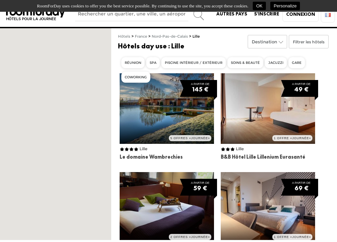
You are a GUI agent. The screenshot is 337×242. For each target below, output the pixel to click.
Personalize (285, 5)
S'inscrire (266, 13)
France (141, 36)
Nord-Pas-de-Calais (170, 36)
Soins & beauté (245, 63)
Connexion (300, 14)
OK (259, 5)
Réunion (133, 63)
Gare (297, 63)
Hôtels (124, 36)
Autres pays (231, 13)
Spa (153, 63)
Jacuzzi (275, 63)
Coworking (136, 77)
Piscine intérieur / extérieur (193, 63)
